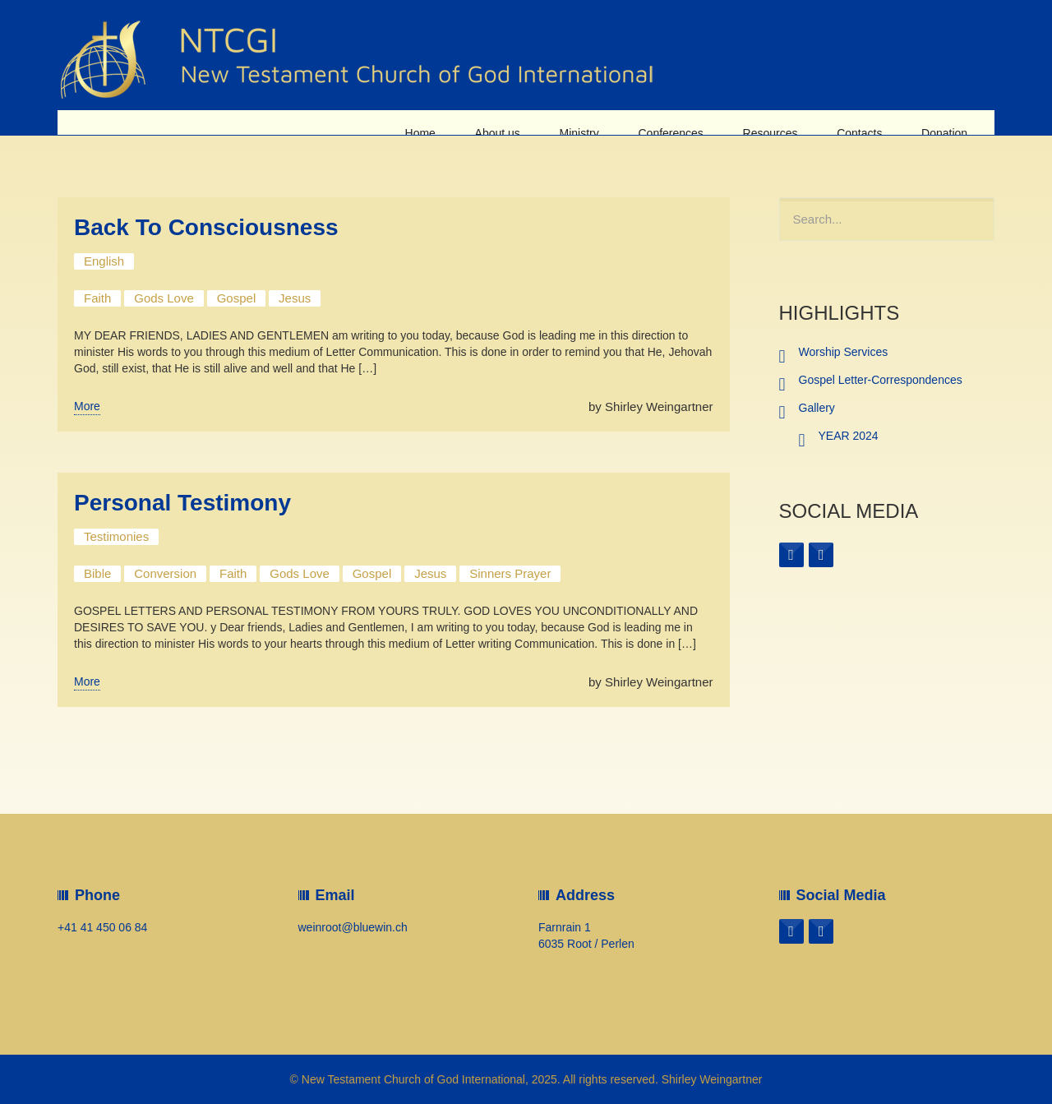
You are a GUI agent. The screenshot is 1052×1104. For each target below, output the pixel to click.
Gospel (236, 298)
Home (440, 122)
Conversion (165, 573)
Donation (946, 122)
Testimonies (116, 536)
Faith (97, 298)
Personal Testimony (182, 502)
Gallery (817, 407)
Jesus (295, 298)
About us (514, 122)
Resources (777, 122)
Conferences (680, 122)
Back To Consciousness (206, 227)
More (87, 406)
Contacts (864, 122)
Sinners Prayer (510, 573)
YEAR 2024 (849, 435)
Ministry (592, 122)
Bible (97, 573)
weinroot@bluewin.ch (353, 927)
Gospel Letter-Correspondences (880, 379)
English (104, 261)
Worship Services (843, 351)
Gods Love (164, 298)
